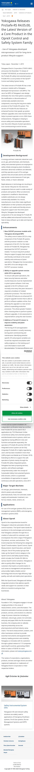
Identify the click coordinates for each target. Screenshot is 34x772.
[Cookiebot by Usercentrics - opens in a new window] (24, 351)
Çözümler (21, 736)
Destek (20, 745)
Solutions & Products (25, 13)
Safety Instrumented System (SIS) (15, 706)
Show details (24, 407)
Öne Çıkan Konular (9, 745)
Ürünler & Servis (9, 741)
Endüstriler (7, 736)
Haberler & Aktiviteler (19, 9)
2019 (15, 13)
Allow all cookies (17, 413)
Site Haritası (17, 766)
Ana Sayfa (8, 9)
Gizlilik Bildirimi (17, 764)
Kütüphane (21, 741)
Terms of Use (17, 763)
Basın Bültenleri (7, 13)
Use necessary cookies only (17, 419)
